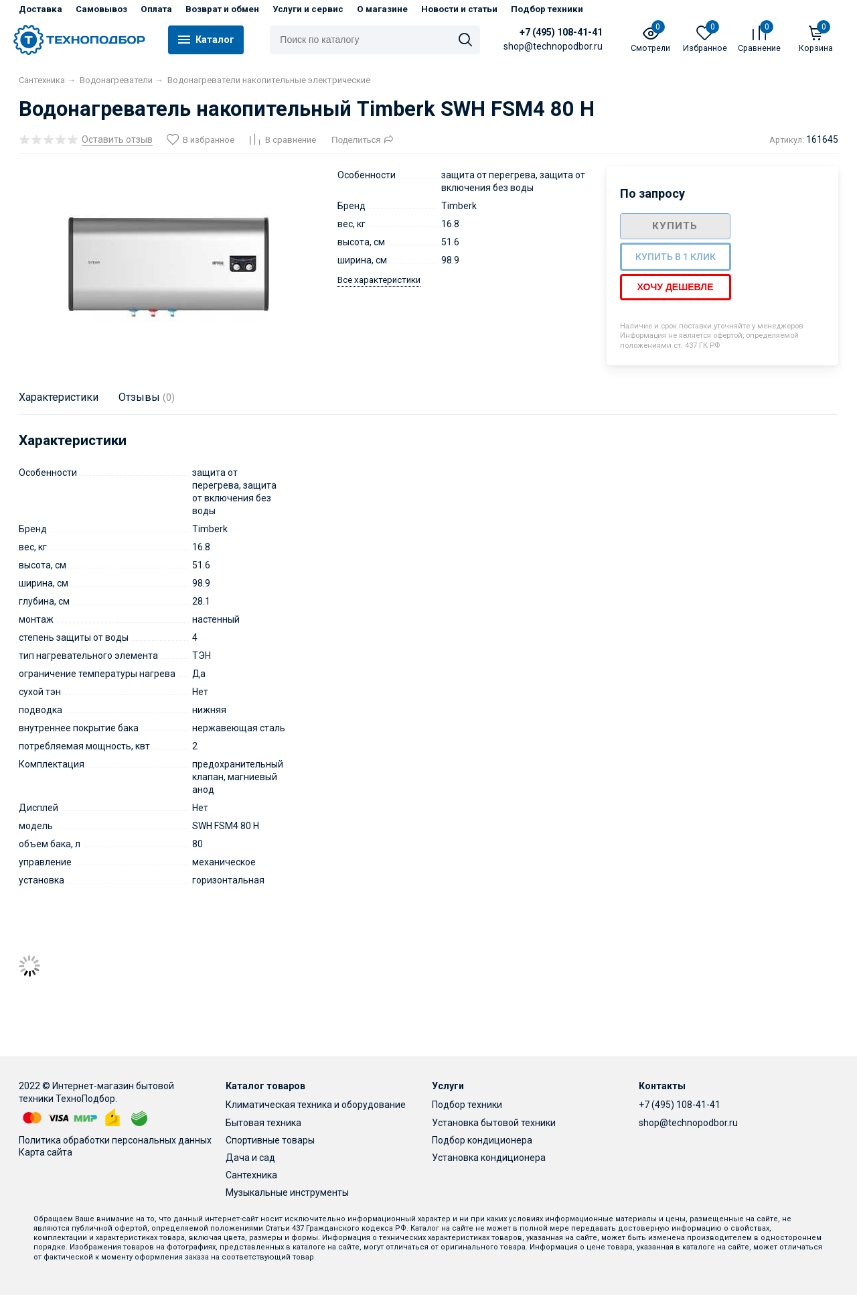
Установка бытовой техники (494, 1122)
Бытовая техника (263, 1122)
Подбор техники (547, 9)
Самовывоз (101, 9)
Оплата (156, 9)
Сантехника (251, 1175)
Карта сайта (45, 1152)
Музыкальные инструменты (287, 1192)
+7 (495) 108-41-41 (561, 32)
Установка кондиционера (489, 1157)
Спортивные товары (270, 1140)
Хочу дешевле (675, 287)
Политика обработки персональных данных (115, 1140)
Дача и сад (250, 1157)
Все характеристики (378, 280)
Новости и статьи (459, 9)
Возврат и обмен (222, 9)
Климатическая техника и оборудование (316, 1104)
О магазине (382, 9)
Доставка (40, 9)
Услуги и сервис (307, 9)
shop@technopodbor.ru (688, 1122)
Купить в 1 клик (675, 256)
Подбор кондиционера (482, 1140)
